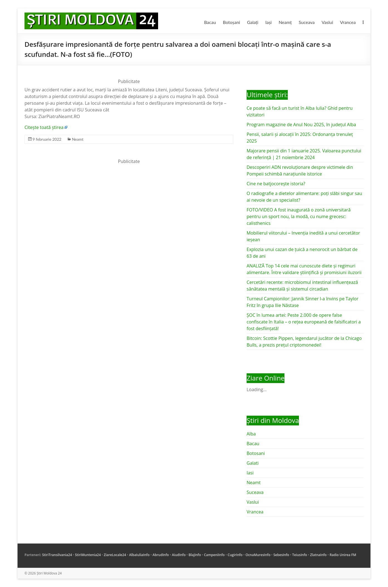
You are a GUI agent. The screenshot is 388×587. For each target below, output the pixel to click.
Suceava (307, 22)
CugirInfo (235, 554)
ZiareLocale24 (115, 554)
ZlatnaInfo (318, 554)
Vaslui (327, 22)
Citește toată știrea (43, 127)
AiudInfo (178, 554)
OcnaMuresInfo (258, 554)
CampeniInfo (214, 554)
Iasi (250, 473)
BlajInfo (194, 554)
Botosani (256, 453)
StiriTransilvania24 (57, 554)
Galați (252, 22)
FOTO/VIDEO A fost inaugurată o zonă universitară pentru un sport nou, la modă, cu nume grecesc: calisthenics (299, 216)
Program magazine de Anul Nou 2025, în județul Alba (301, 124)
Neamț (285, 22)
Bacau (210, 22)
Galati (253, 463)
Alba (251, 434)
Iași (268, 22)
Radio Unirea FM (343, 554)
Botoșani (231, 22)
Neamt (77, 139)
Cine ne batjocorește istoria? (276, 184)
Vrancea (348, 22)
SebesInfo (281, 554)
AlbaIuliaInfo (139, 554)
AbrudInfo (161, 554)
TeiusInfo (299, 554)
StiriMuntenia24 (88, 554)
